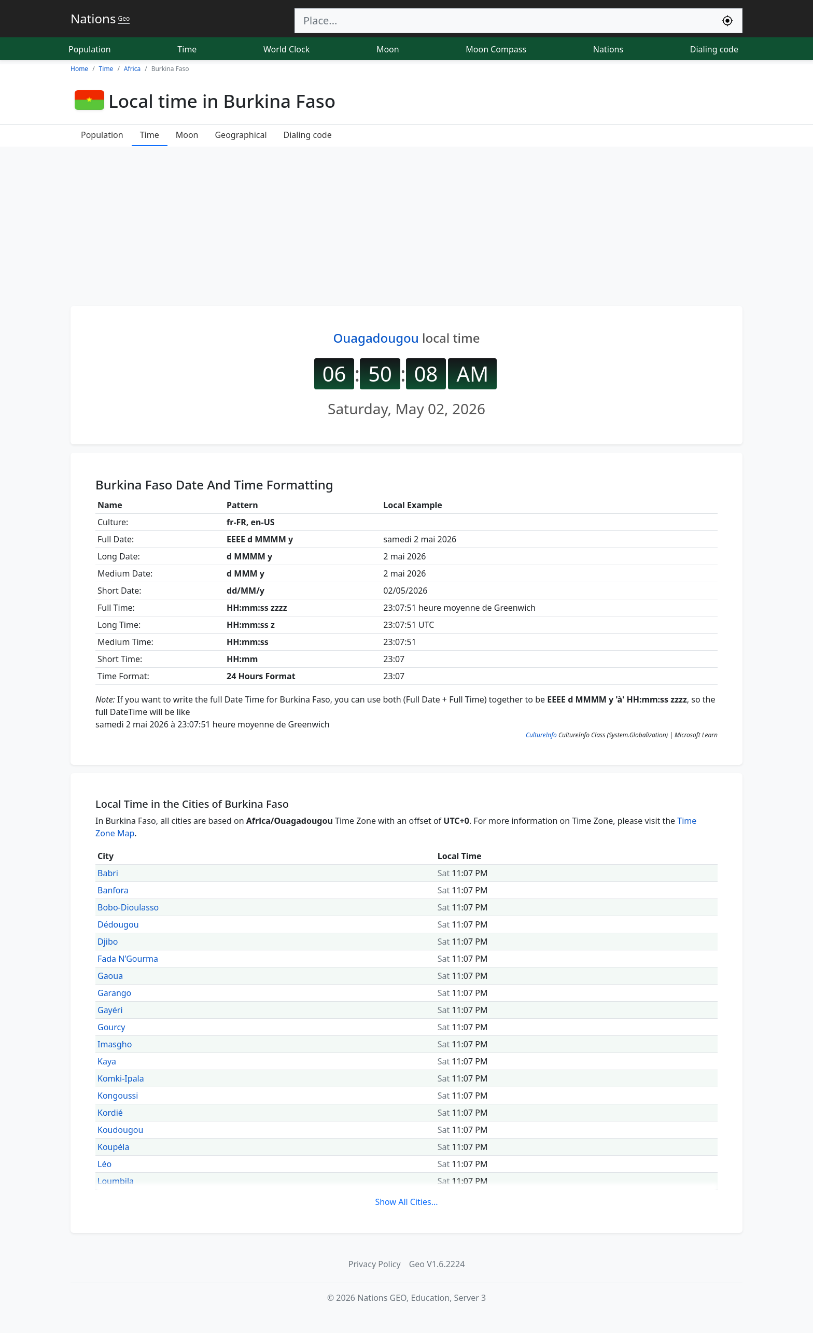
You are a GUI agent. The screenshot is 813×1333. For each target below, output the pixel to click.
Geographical (241, 135)
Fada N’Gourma (127, 958)
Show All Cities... (406, 1202)
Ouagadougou (375, 337)
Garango (114, 993)
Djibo (107, 941)
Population (89, 49)
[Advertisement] (406, 225)
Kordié (110, 1112)
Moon (387, 49)
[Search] (504, 20)
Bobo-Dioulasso (128, 907)
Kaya (106, 1061)
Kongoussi (117, 1095)
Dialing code (714, 49)
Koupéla (113, 1147)
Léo (104, 1164)
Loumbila (115, 1181)
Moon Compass (496, 49)
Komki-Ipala (120, 1078)
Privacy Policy (374, 1264)
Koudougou (120, 1129)
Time (187, 49)
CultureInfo (541, 735)
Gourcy (111, 1027)
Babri (107, 873)
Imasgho (114, 1044)
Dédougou (118, 924)
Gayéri (110, 1010)
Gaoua (110, 975)
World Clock (286, 49)
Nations (608, 49)
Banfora (113, 890)
